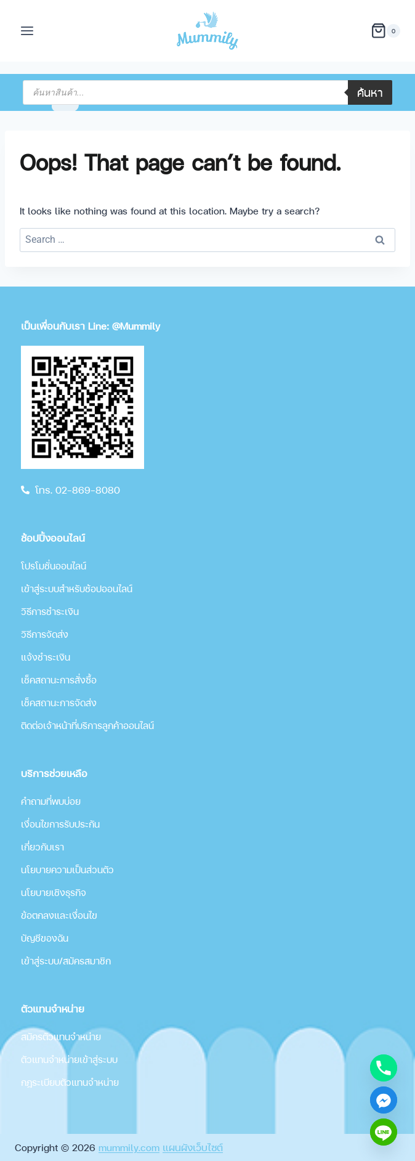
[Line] (383, 1132)
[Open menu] (27, 30)
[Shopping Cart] (385, 31)
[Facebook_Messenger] (383, 1100)
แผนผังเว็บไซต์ (193, 1147)
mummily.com (129, 1147)
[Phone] (383, 1068)
